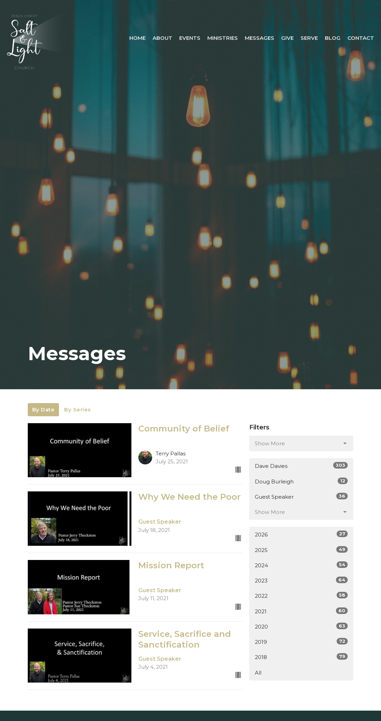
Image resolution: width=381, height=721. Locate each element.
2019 (301, 641)
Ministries (222, 38)
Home (137, 38)
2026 (301, 534)
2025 (301, 549)
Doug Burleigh (301, 481)
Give (287, 38)
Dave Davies (301, 465)
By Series (77, 409)
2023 (301, 580)
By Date (43, 409)
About (162, 38)
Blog (332, 38)
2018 (301, 656)
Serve (309, 38)
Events (189, 38)
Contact (360, 38)
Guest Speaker (301, 496)
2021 (301, 611)
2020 (301, 626)
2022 (301, 595)
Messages (259, 38)
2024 (301, 565)
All (258, 672)
